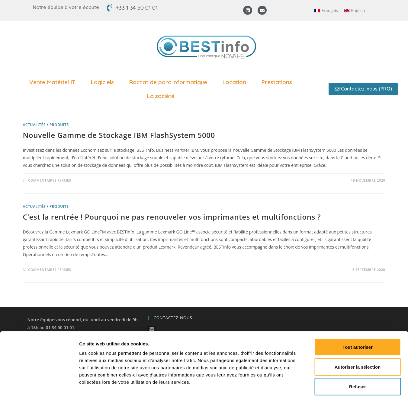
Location (235, 82)
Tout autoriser (357, 320)
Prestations (278, 82)
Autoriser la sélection (358, 340)
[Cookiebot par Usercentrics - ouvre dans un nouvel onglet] (39, 388)
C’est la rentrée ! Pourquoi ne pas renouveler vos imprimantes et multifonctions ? (172, 217)
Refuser (357, 360)
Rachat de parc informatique (169, 82)
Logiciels (104, 82)
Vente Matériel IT (54, 82)
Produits (59, 124)
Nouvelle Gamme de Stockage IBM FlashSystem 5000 (119, 135)
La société (162, 96)
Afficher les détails (332, 388)
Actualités (34, 124)
